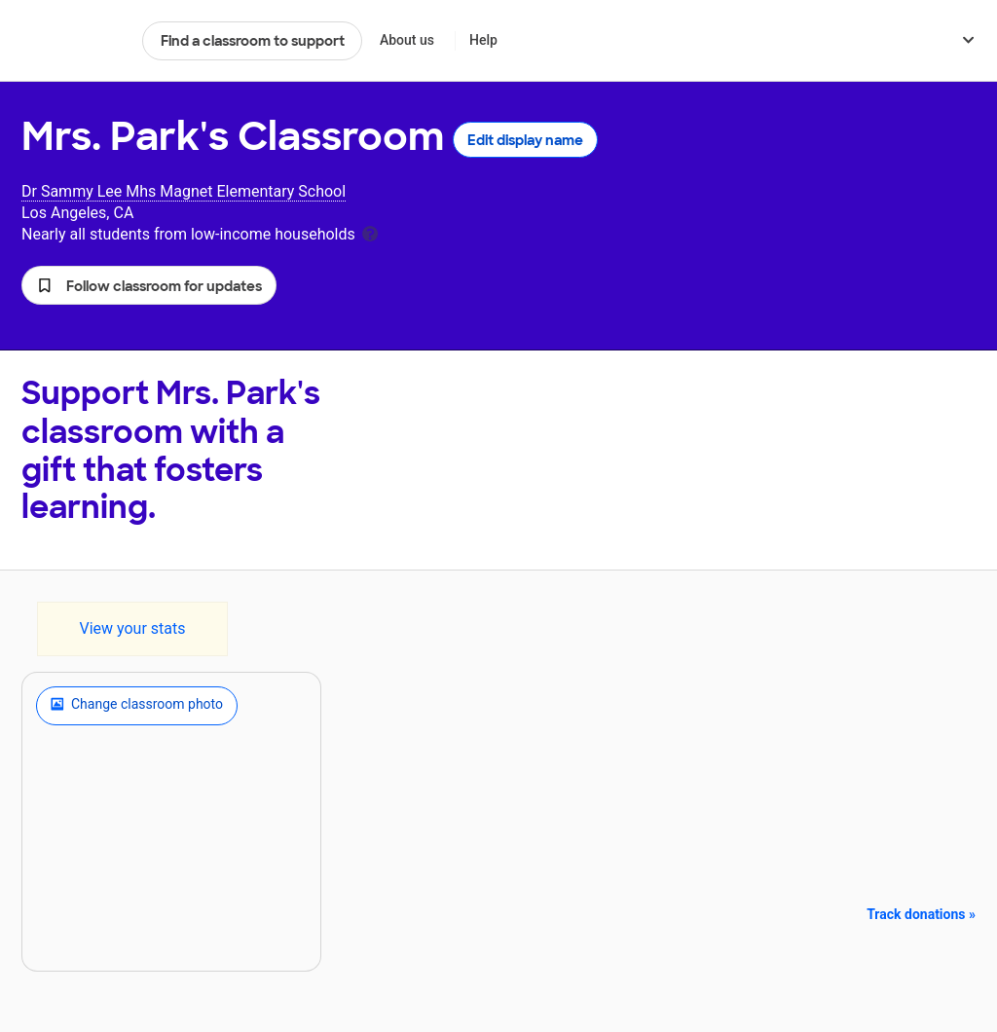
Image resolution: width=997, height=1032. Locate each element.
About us (407, 40)
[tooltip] (370, 232)
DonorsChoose (73, 40)
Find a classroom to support (253, 41)
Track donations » (921, 914)
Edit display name (525, 140)
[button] (149, 285)
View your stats (132, 628)
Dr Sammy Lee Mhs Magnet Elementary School (183, 191)
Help (483, 40)
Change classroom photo (137, 706)
